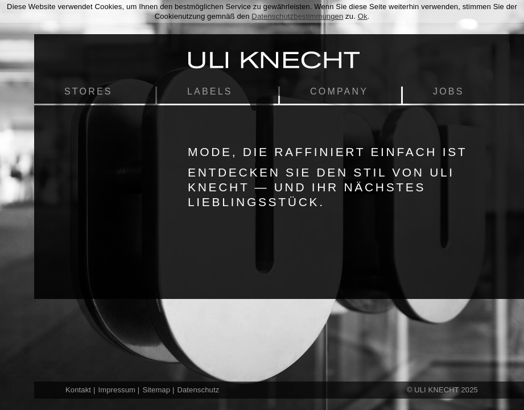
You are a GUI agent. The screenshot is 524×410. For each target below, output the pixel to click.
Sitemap (156, 390)
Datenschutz (198, 390)
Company (339, 91)
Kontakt (78, 390)
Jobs (448, 91)
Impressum (116, 390)
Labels (210, 91)
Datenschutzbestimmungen (297, 16)
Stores (88, 91)
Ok (363, 16)
